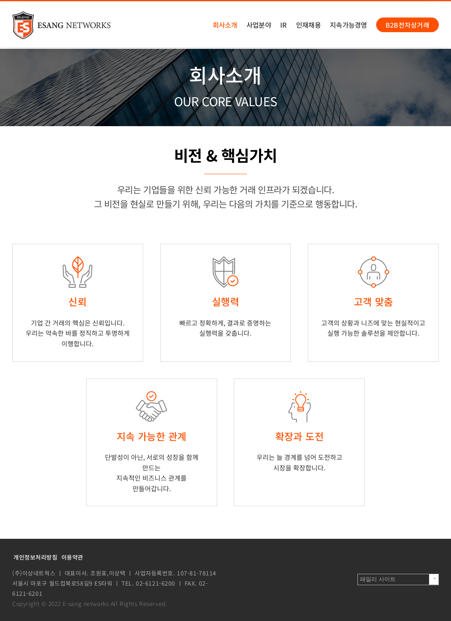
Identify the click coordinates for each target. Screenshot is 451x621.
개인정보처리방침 (35, 557)
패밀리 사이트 (378, 579)
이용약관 (72, 557)
